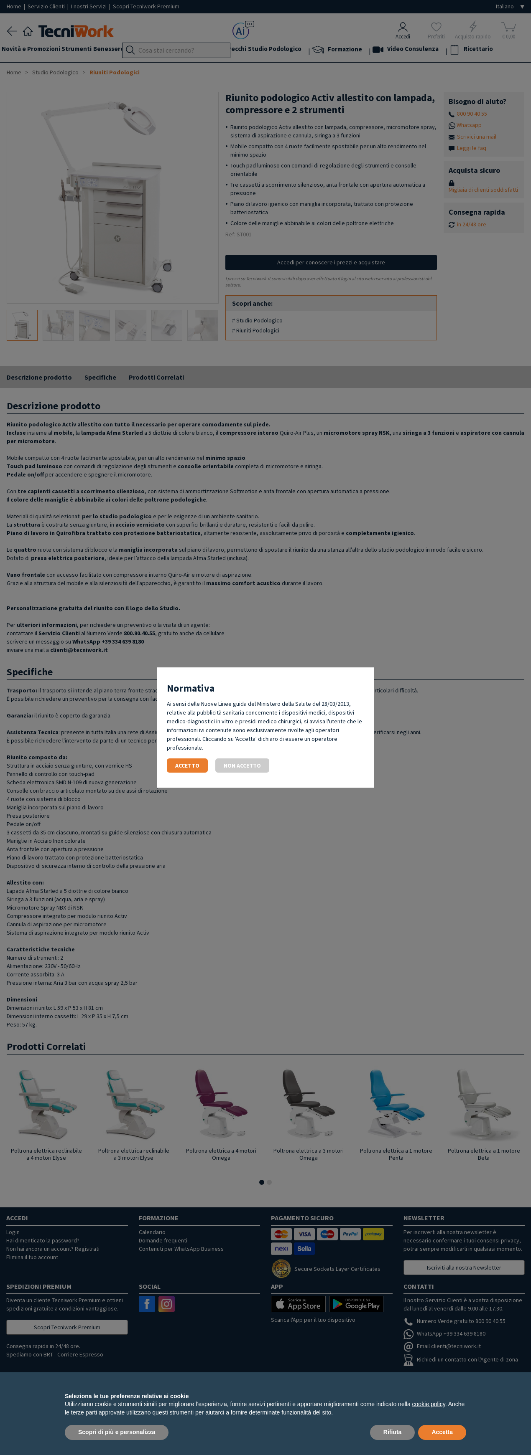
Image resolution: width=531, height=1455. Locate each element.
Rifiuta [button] (392, 1432)
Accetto (187, 765)
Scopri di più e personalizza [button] (116, 1432)
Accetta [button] (442, 1432)
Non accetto (242, 765)
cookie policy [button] (428, 1404)
